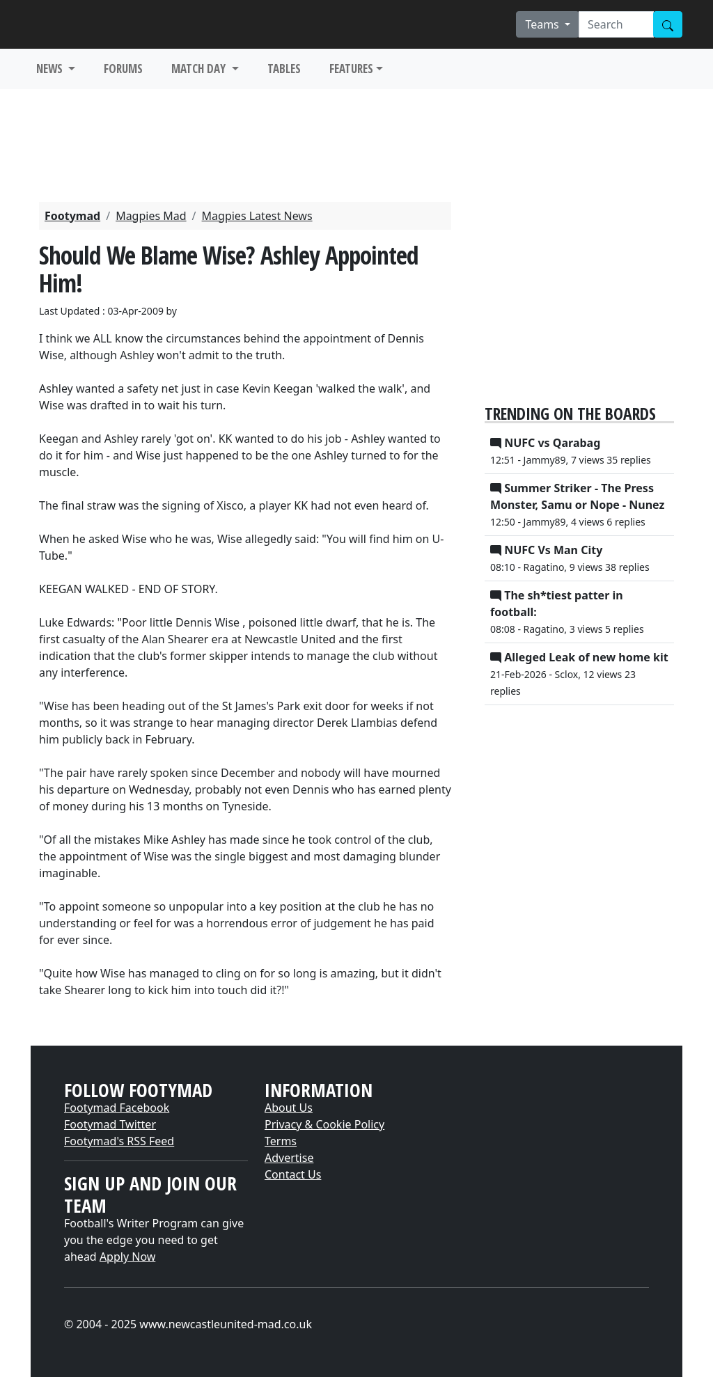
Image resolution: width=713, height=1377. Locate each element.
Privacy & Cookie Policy (324, 1124)
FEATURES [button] (351, 69)
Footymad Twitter (110, 1124)
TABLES (284, 69)
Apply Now (127, 1256)
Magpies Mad (151, 215)
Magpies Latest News (257, 215)
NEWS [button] (50, 69)
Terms (281, 1141)
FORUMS (123, 69)
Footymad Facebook (116, 1107)
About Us (289, 1107)
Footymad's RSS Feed (119, 1141)
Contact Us (293, 1174)
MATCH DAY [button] (199, 69)
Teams (543, 24)
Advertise (289, 1157)
